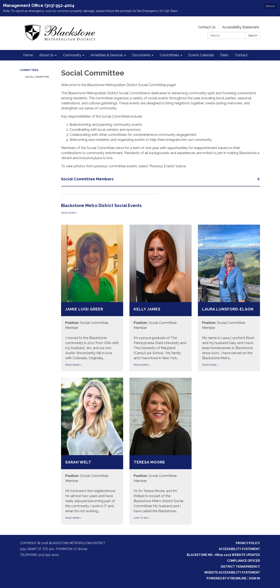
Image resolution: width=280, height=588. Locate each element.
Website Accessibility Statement (232, 572)
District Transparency (240, 566)
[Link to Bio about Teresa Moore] (160, 451)
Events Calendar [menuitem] (201, 55)
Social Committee (37, 76)
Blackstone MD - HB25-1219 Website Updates (223, 555)
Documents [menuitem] (141, 55)
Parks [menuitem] (224, 55)
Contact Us (207, 27)
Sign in (254, 578)
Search (252, 35)
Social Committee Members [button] (87, 179)
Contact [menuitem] (241, 55)
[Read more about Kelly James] (160, 298)
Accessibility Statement (240, 27)
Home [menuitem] (28, 55)
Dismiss (270, 6)
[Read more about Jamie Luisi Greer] (92, 298)
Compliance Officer (243, 560)
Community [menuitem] (72, 55)
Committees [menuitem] (169, 55)
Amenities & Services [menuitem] (107, 55)
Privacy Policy (248, 543)
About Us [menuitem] (46, 55)
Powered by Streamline (227, 578)
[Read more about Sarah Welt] (92, 451)
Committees (29, 70)
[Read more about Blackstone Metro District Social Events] (109, 204)
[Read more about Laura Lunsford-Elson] (229, 298)
